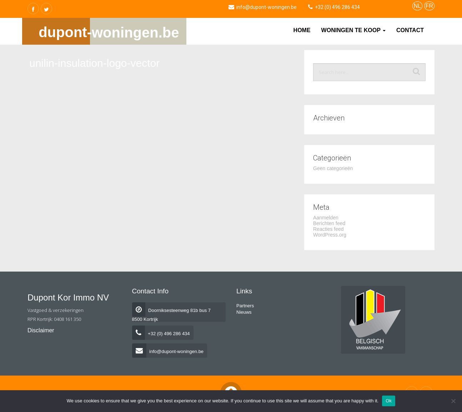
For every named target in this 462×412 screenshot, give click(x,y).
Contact (410, 30)
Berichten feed (329, 223)
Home (302, 30)
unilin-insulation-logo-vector (94, 63)
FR (429, 6)
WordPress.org (329, 235)
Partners (245, 305)
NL (417, 6)
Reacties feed (328, 229)
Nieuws (244, 312)
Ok (389, 400)
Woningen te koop (353, 30)
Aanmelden (325, 217)
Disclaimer (40, 330)
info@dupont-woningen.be (168, 351)
